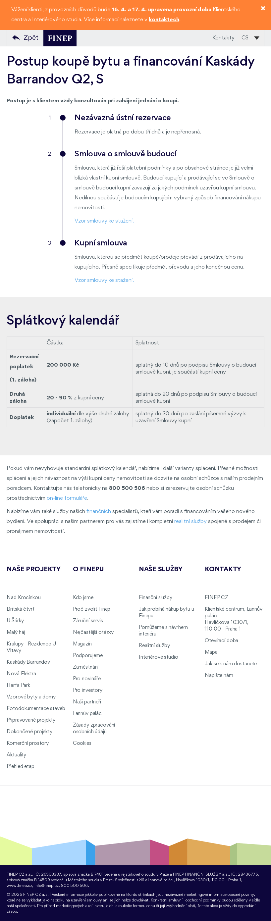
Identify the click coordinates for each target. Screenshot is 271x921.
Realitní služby (154, 645)
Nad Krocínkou (23, 597)
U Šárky (15, 621)
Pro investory (87, 690)
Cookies (82, 743)
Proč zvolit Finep (92, 609)
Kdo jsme (83, 597)
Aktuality (16, 755)
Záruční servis (88, 621)
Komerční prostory (28, 743)
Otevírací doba (221, 641)
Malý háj (16, 632)
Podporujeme (88, 655)
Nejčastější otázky (93, 632)
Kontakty (223, 37)
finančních (98, 511)
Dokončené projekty (29, 732)
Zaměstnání (86, 667)
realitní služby (190, 521)
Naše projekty (33, 570)
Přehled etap (20, 766)
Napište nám (219, 675)
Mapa (211, 652)
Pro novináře (87, 679)
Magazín (82, 644)
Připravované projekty (31, 720)
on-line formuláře (67, 498)
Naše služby (161, 570)
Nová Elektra (21, 674)
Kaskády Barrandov (28, 662)
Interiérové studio (158, 657)
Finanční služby (155, 597)
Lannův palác (87, 713)
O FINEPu (88, 570)
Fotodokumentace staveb (36, 708)
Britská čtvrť (20, 609)
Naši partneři (87, 702)
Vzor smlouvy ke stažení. (104, 221)
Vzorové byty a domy (31, 697)
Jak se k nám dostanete (231, 664)
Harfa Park (18, 685)
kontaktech (164, 19)
